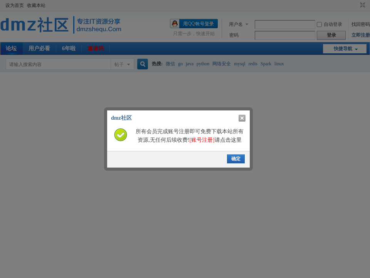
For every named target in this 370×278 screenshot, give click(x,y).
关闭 (242, 118)
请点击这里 (215, 140)
